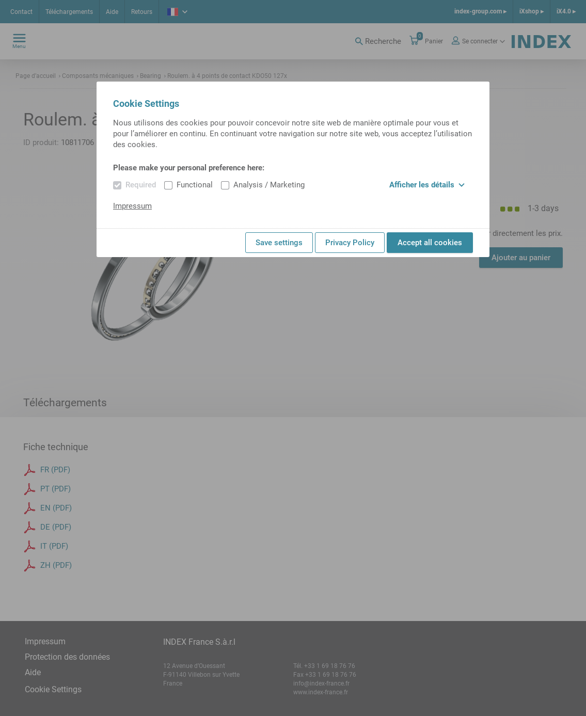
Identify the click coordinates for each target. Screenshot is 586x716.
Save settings (279, 242)
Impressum (132, 206)
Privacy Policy (349, 242)
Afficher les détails (427, 184)
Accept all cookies (430, 242)
